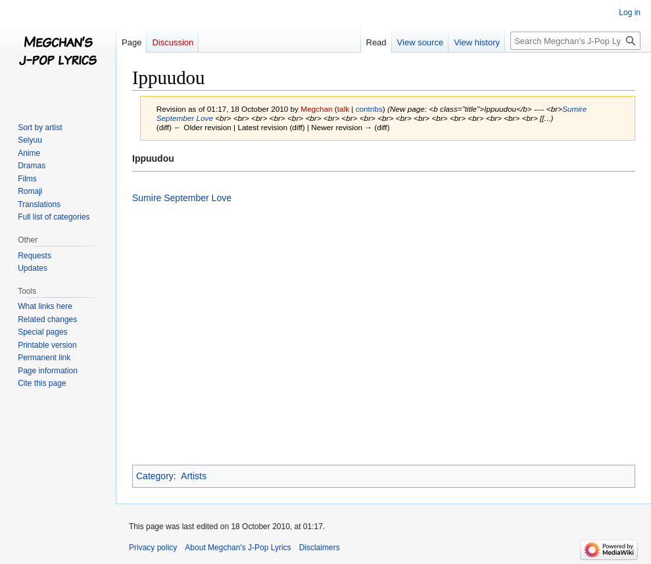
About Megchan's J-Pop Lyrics (238, 547)
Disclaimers (319, 547)
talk (343, 109)
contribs (369, 109)
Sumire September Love (181, 198)
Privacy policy (153, 547)
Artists (193, 476)
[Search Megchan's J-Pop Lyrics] (575, 41)
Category (155, 476)
